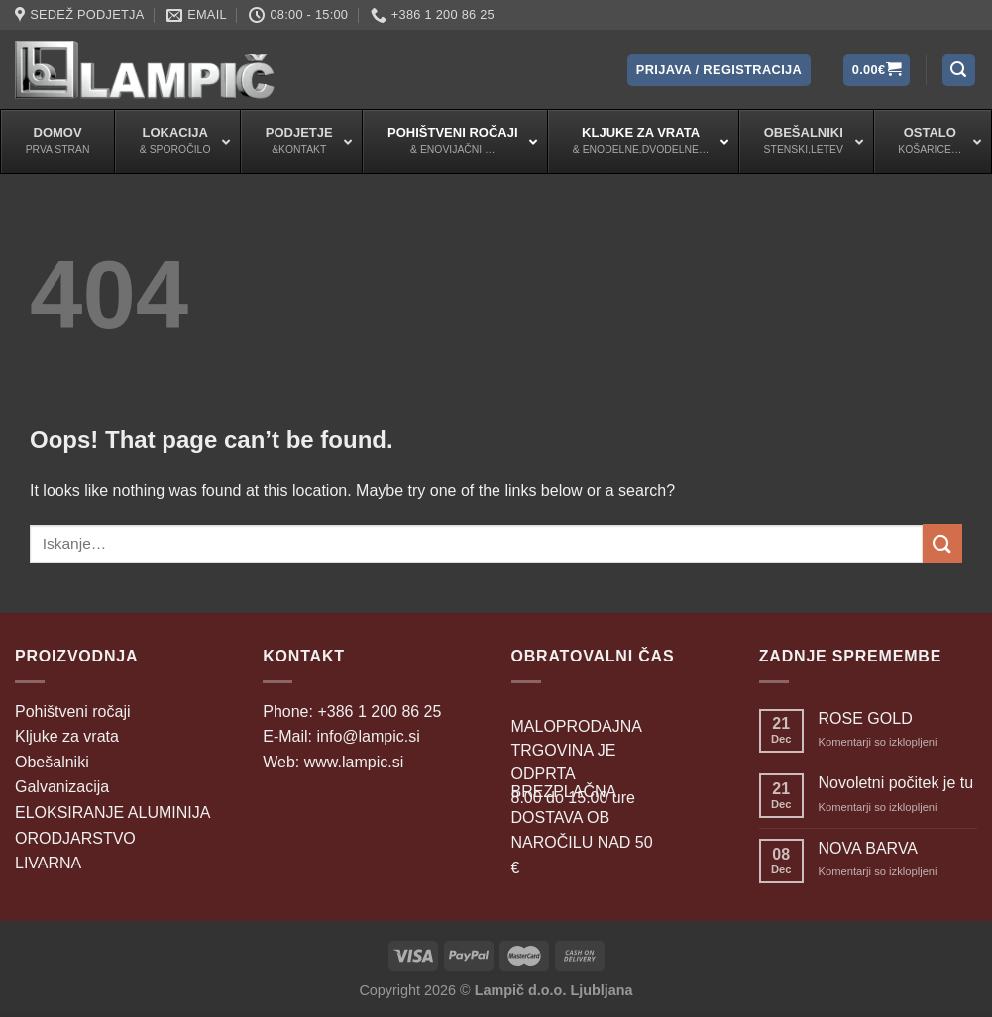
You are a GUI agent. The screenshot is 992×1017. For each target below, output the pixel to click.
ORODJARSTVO (75, 838)
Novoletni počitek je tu (896, 782)
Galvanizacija (62, 786)
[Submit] (942, 543)
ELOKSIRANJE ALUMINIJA (112, 812)
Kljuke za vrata (67, 736)
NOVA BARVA (868, 848)
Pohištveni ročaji (73, 711)
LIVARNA (48, 863)
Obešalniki (52, 762)
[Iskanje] (959, 70)
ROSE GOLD (866, 718)
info (367, 736)
